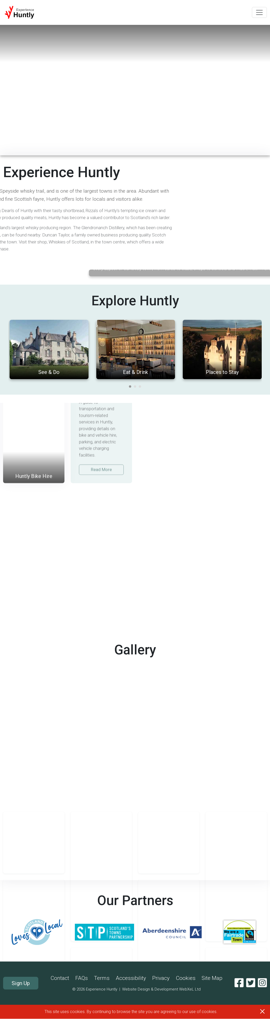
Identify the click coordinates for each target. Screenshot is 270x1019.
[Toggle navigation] (259, 12)
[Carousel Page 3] (140, 512)
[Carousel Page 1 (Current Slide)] (130, 512)
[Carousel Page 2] (135, 512)
